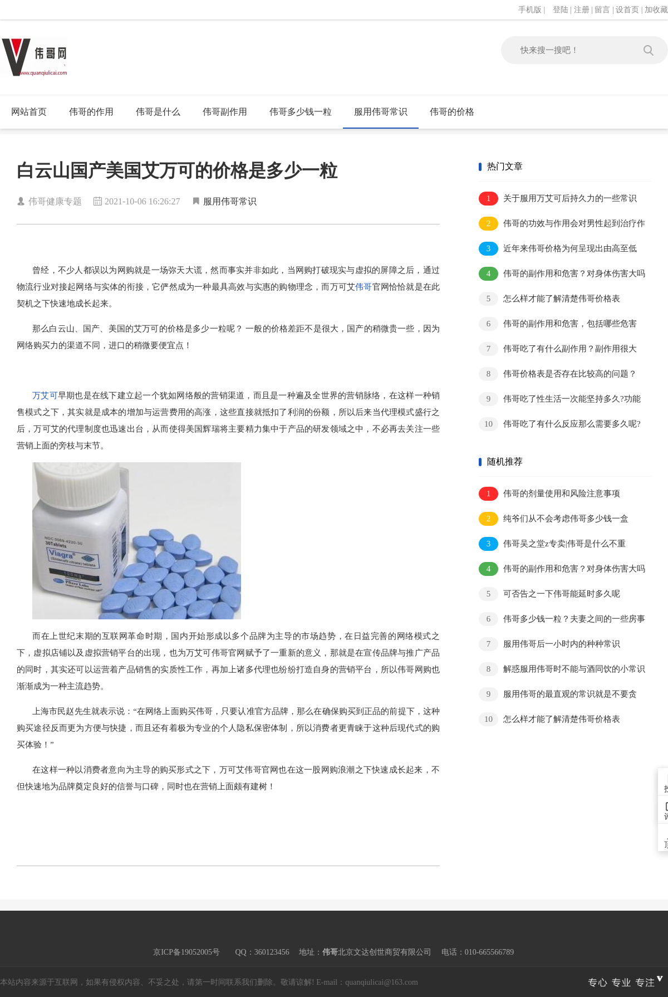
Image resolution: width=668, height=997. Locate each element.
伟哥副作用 (225, 111)
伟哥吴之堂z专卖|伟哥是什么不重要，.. (552, 544)
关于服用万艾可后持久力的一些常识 (558, 199)
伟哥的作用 (91, 111)
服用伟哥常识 (380, 111)
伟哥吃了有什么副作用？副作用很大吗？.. (558, 349)
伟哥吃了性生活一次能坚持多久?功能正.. (560, 399)
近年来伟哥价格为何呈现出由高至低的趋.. (558, 249)
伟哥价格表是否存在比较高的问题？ (558, 374)
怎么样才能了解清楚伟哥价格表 (549, 299)
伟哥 (363, 286)
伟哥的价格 (452, 111)
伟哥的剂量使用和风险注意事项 (549, 494)
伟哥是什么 (158, 111)
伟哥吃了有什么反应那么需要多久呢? (560, 424)
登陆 (560, 10)
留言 (602, 10)
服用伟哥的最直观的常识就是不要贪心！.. (558, 694)
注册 (582, 10)
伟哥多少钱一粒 (300, 111)
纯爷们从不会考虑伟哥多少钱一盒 (553, 519)
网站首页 (29, 111)
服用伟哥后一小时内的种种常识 (549, 644)
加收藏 (656, 10)
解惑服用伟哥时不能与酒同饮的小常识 (562, 669)
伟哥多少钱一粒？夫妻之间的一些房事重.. (562, 619)
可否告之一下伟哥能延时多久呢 (549, 594)
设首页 (627, 10)
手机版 (530, 10)
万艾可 (45, 395)
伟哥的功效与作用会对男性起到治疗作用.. (562, 224)
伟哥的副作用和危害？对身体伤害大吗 (562, 274)
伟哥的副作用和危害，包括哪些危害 (558, 324)
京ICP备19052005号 (186, 952)
